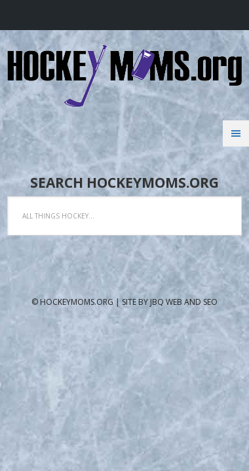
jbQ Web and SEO (184, 301)
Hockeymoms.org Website (124, 75)
